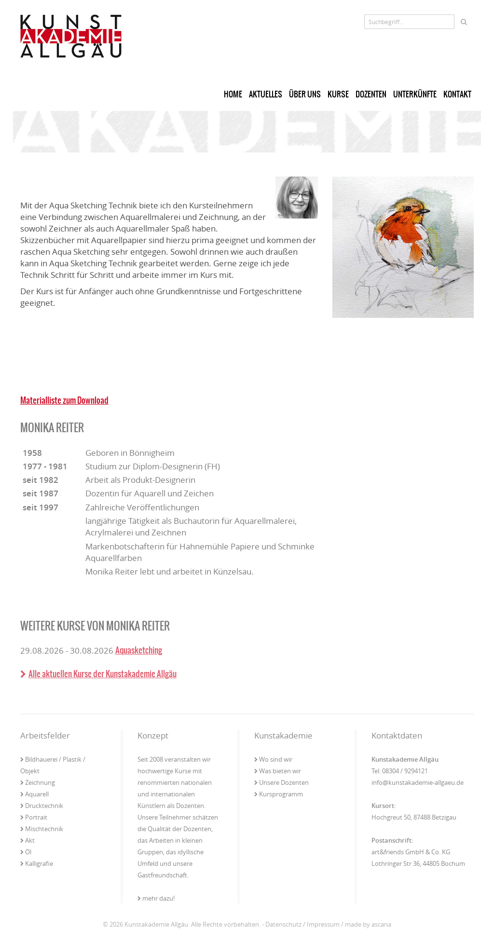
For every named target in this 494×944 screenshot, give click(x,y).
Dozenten (371, 94)
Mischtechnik (41, 828)
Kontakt (457, 94)
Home (233, 94)
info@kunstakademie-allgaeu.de (417, 782)
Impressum (323, 924)
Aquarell (34, 794)
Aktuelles (265, 94)
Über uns (305, 94)
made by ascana (368, 924)
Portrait (33, 817)
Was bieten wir (277, 770)
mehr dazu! (156, 898)
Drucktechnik (41, 805)
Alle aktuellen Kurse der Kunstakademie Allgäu (98, 674)
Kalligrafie (36, 863)
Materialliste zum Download (64, 400)
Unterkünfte (415, 94)
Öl (25, 852)
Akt (27, 840)
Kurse (338, 94)
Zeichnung (37, 782)
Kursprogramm (278, 794)
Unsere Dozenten (281, 782)
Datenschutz (283, 924)
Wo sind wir (273, 759)
